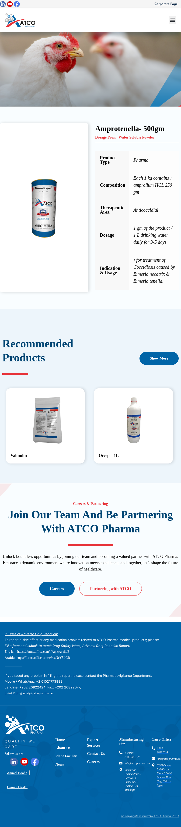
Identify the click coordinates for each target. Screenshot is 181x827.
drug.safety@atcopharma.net (34, 693)
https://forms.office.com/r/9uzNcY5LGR (43, 657)
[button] (172, 20)
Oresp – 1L (109, 455)
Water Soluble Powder (136, 137)
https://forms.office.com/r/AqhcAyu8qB (43, 651)
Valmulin (18, 455)
